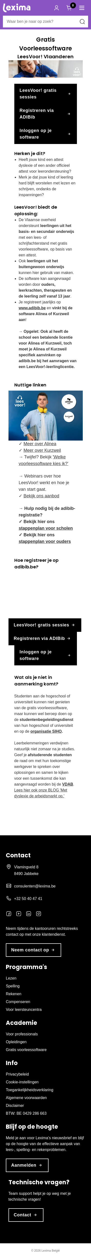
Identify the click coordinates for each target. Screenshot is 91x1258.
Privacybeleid (17, 1074)
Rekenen (13, 994)
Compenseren (18, 1002)
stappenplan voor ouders (45, 541)
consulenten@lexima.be (35, 886)
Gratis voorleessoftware (26, 1050)
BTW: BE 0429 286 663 (26, 1113)
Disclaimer (15, 1105)
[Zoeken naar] (82, 21)
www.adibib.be (32, 308)
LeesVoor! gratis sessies (46, 93)
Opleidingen (16, 1042)
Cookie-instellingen (22, 1082)
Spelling (13, 986)
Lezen (11, 978)
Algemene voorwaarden (26, 1098)
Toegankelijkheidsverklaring (29, 1090)
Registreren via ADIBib (46, 114)
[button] (81, 8)
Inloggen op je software (46, 134)
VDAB (67, 784)
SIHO (57, 731)
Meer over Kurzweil (42, 450)
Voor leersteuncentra (24, 1009)
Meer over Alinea (40, 443)
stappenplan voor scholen (46, 528)
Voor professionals (22, 1034)
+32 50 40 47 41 (28, 899)
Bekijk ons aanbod (41, 495)
